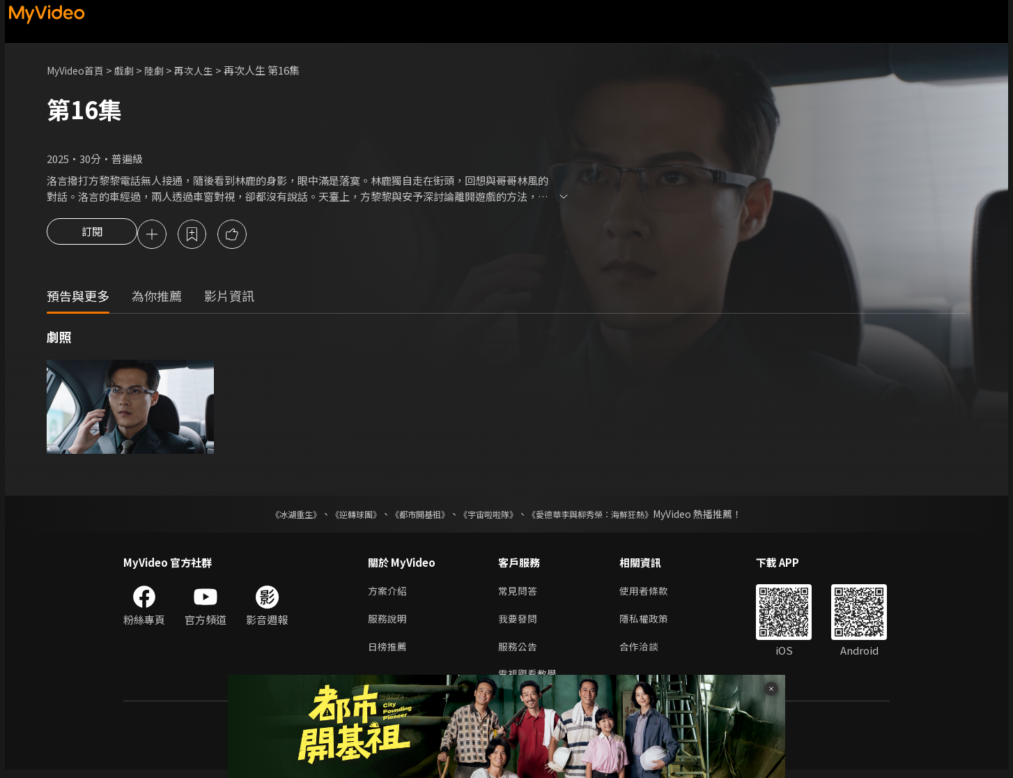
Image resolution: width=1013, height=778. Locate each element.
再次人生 (204, 70)
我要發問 (519, 623)
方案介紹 (389, 593)
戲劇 (131, 70)
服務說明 (389, 623)
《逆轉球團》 (340, 516)
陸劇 (162, 70)
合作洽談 (644, 652)
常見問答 (519, 593)
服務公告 (519, 652)
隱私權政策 (650, 623)
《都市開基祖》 (413, 516)
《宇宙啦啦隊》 (491, 516)
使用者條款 (650, 593)
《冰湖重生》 (271, 516)
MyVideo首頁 (78, 70)
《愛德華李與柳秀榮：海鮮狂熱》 (608, 516)
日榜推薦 (389, 652)
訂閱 (92, 236)
